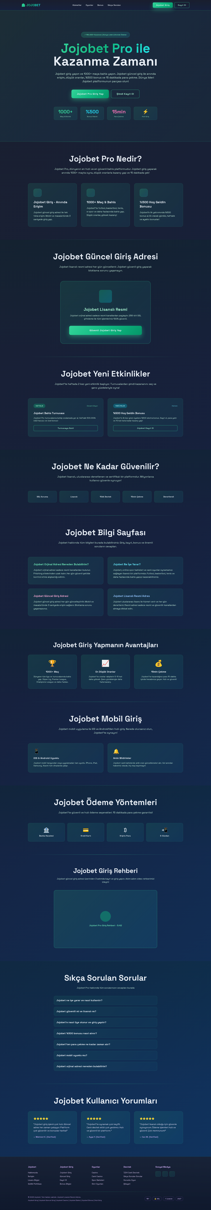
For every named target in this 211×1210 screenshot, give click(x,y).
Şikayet (127, 1184)
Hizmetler (77, 5)
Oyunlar (89, 5)
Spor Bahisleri (98, 1180)
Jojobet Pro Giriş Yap (90, 93)
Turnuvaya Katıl (66, 428)
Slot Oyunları (97, 1184)
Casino (95, 1172)
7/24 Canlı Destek (131, 1172)
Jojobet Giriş (163, 5)
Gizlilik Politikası (35, 1184)
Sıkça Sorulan (114, 5)
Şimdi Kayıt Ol (125, 93)
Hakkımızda (33, 1172)
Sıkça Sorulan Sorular (133, 1176)
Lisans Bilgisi (33, 1180)
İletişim (31, 1176)
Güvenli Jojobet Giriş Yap (105, 330)
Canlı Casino (97, 1176)
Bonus (100, 5)
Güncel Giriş (65, 1176)
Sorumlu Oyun (130, 1180)
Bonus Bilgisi (65, 1184)
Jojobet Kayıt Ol (145, 428)
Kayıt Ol (182, 5)
